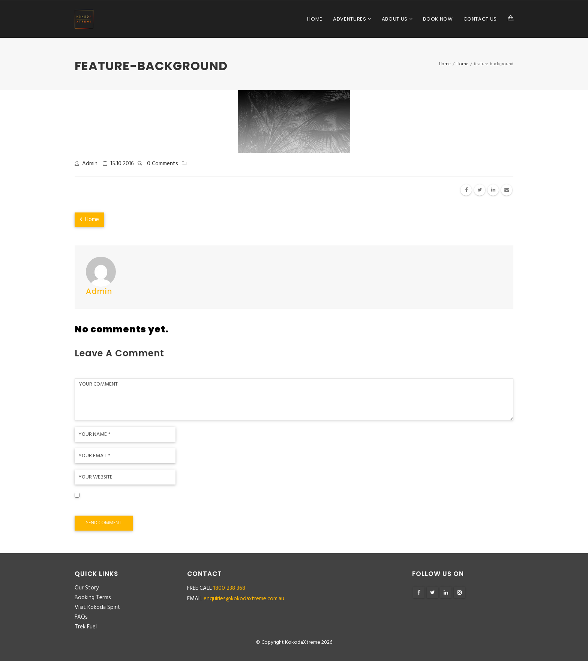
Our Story (87, 587)
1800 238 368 (229, 588)
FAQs (81, 617)
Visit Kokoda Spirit (97, 607)
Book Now (438, 18)
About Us (395, 18)
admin (90, 163)
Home (314, 18)
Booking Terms (93, 597)
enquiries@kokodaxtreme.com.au (244, 598)
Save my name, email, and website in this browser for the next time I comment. (182, 506)
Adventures (350, 18)
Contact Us (480, 18)
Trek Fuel (86, 626)
